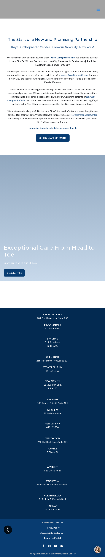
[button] (53, 138)
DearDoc (58, 522)
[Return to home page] (14, 9)
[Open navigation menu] (98, 9)
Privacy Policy (52, 527)
